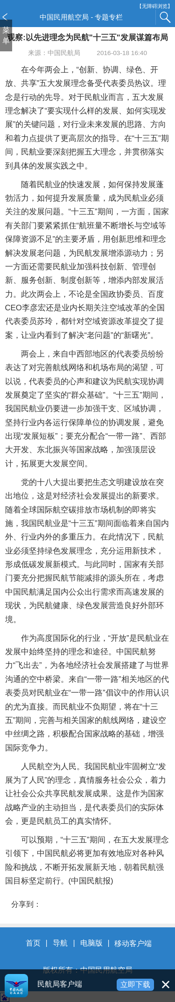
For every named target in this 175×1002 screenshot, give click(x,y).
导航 (60, 943)
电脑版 (91, 943)
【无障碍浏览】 (155, 6)
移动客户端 (133, 943)
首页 (33, 943)
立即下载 (135, 984)
